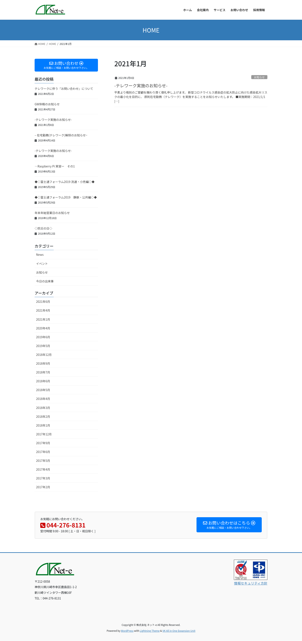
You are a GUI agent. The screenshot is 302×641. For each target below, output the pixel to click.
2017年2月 (43, 487)
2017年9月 (43, 443)
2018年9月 (43, 363)
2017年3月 (43, 478)
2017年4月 (43, 469)
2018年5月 (43, 390)
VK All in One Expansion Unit (179, 630)
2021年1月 (43, 319)
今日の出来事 (45, 281)
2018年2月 (43, 416)
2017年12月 (44, 434)
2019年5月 (43, 346)
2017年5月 (43, 460)
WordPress (127, 630)
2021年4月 (43, 310)
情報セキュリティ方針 (250, 583)
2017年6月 (43, 452)
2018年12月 (44, 354)
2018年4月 (43, 399)
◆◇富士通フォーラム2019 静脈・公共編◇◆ (66, 197)
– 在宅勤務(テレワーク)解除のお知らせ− (61, 135)
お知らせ (259, 77)
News (40, 254)
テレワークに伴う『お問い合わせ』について (64, 88)
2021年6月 (43, 301)
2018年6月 (43, 381)
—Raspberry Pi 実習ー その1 (55, 166)
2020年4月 (43, 328)
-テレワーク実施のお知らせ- (140, 85)
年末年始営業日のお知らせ (52, 213)
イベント (42, 263)
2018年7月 (43, 372)
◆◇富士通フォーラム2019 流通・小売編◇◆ (65, 182)
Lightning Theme (150, 630)
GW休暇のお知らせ (47, 104)
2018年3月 (43, 408)
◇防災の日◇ (43, 228)
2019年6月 (43, 337)
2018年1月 (43, 425)
